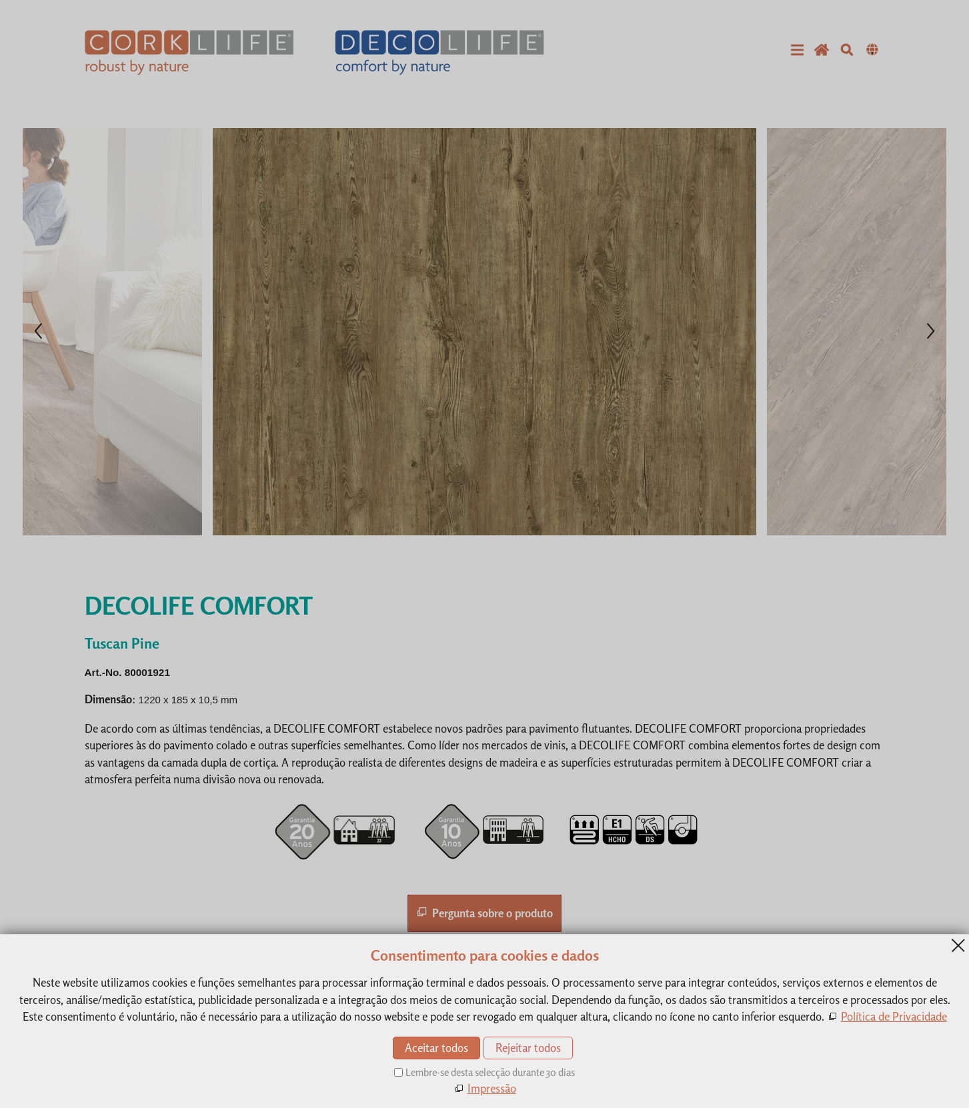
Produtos (517, 986)
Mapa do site (524, 1037)
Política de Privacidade (540, 1020)
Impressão (519, 1003)
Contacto (459, 986)
